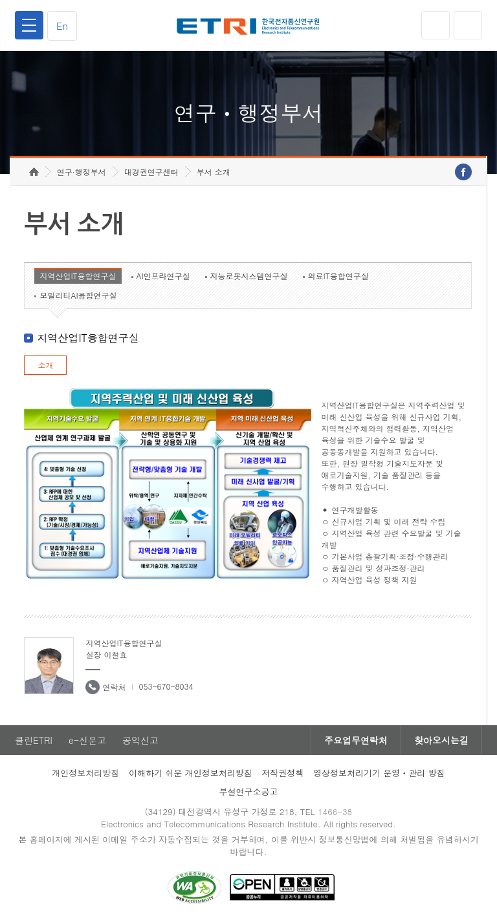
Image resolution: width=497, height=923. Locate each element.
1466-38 (335, 811)
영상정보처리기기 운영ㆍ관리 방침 (379, 773)
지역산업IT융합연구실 (77, 275)
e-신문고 (87, 740)
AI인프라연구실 (163, 275)
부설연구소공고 (248, 791)
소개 (45, 364)
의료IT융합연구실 (338, 275)
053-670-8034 (165, 686)
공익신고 (140, 740)
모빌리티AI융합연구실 (77, 295)
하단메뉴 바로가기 (0, 0)
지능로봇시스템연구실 (249, 275)
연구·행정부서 (81, 171)
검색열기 (468, 25)
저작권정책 (282, 773)
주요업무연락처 (356, 740)
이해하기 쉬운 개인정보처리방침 (190, 773)
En (62, 25)
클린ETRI (33, 740)
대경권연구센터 (151, 171)
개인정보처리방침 (85, 773)
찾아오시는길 (441, 740)
